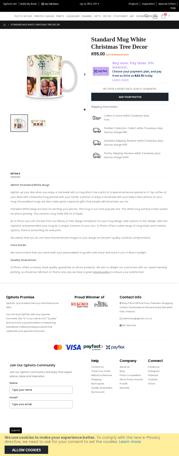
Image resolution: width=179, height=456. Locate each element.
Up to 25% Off (89, 4)
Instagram (154, 371)
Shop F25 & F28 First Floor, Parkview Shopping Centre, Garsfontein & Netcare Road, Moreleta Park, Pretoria (146, 307)
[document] (90, 444)
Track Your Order (101, 371)
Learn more (130, 441)
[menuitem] (23, 16)
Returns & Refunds (101, 375)
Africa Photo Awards (131, 379)
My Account (98, 392)
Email (14, 397)
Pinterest (153, 375)
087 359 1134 (129, 325)
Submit (15, 430)
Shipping (96, 379)
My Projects (97, 383)
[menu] (87, 16)
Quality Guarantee (101, 387)
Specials (125, 387)
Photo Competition (130, 375)
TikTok (151, 383)
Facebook (154, 367)
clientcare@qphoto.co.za (137, 318)
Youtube (152, 379)
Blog (122, 371)
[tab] (15, 174)
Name (14, 383)
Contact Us (97, 367)
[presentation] (36, 417)
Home (4, 25)
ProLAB (123, 383)
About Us (125, 367)
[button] (85, 110)
